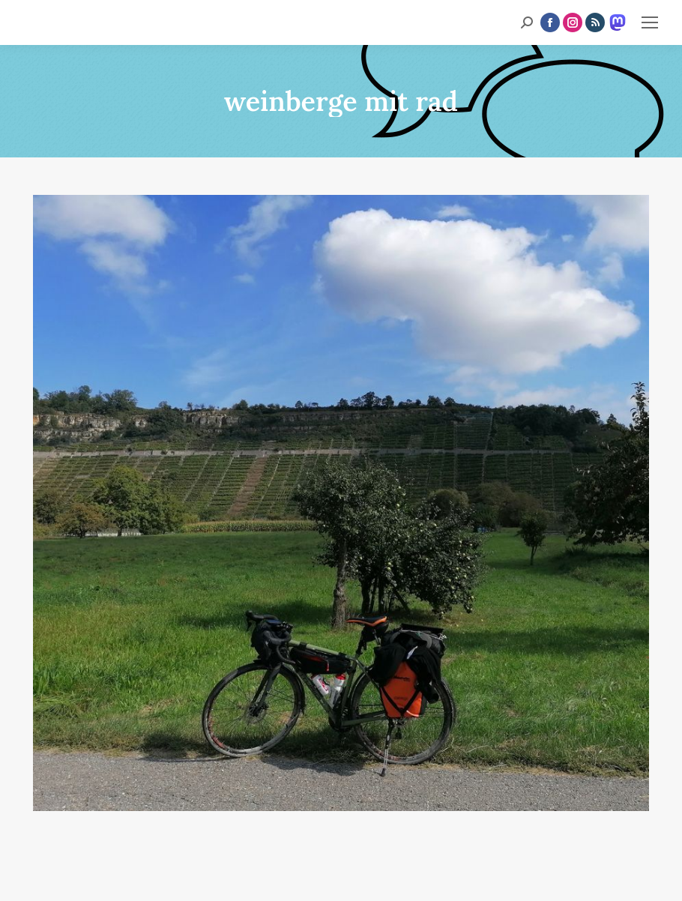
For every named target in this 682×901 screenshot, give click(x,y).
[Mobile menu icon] (650, 22)
